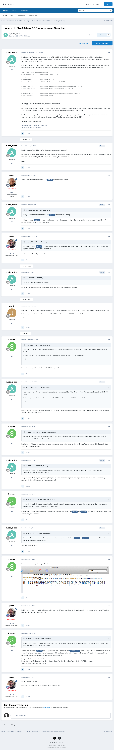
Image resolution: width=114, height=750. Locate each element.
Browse (5, 11)
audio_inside (15, 34)
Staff (11, 15)
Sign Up (108, 4)
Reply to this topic (102, 43)
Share (91, 35)
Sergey (11, 339)
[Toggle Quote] (24, 210)
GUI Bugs (27, 36)
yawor (11, 175)
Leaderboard (33, 15)
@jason (50, 179)
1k (11, 192)
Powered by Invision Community (57, 747)
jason (11, 236)
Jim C (11, 306)
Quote (28, 133)
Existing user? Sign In (94, 4)
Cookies (61, 743)
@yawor (83, 511)
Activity (14, 10)
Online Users (21, 15)
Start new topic (83, 43)
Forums (4, 15)
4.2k (12, 254)
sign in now (47, 707)
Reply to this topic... (20, 715)
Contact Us (53, 743)
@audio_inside (74, 651)
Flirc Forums (7, 4)
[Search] (88, 10)
